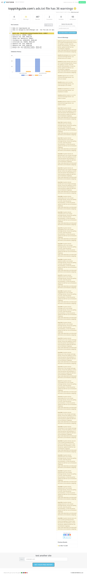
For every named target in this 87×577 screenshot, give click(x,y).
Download (48, 25)
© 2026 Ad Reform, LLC (77, 572)
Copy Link (67, 537)
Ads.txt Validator (19, 2)
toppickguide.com (20, 8)
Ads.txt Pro (82, 2)
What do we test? (75, 12)
